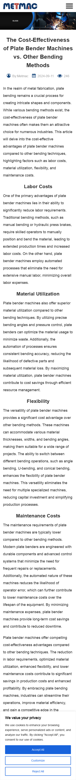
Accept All (38, 749)
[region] (38, 745)
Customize (38, 760)
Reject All (38, 771)
